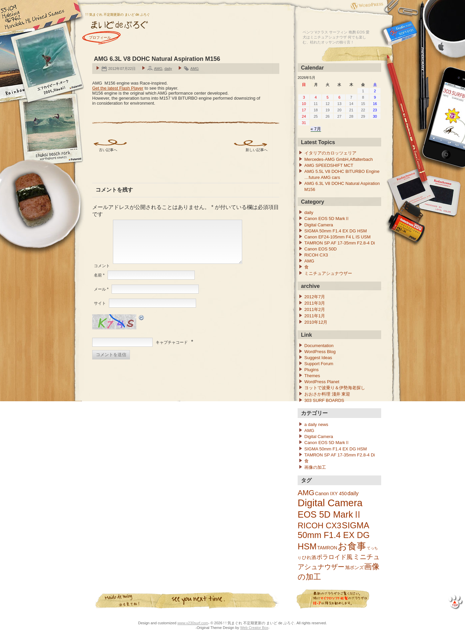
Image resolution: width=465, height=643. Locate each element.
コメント (102, 274)
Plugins (311, 369)
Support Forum (318, 363)
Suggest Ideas (318, 357)
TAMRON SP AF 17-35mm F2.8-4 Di (339, 242)
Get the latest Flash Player (117, 88)
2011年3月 (314, 303)
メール (101, 297)
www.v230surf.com (192, 623)
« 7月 (316, 128)
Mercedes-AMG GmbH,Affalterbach (338, 159)
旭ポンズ (354, 567)
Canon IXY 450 (331, 493)
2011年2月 (314, 309)
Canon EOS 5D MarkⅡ (326, 218)
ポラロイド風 (334, 556)
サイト (100, 311)
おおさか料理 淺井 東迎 (327, 394)
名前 (99, 283)
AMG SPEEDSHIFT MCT (328, 165)
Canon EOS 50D (320, 248)
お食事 (352, 546)
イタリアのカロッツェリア (330, 152)
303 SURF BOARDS (324, 400)
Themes (312, 375)
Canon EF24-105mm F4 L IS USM (337, 236)
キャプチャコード (172, 350)
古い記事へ (108, 150)
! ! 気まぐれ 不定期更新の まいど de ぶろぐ (118, 14)
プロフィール (100, 37)
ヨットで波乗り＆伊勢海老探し (334, 387)
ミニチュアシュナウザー (328, 273)
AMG (158, 69)
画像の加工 (315, 467)
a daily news (316, 424)
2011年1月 (314, 315)
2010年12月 (315, 322)
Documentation (318, 345)
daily (168, 69)
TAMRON (327, 547)
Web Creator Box (254, 628)
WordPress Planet (321, 381)
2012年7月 (314, 296)
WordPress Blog (320, 351)
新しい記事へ (257, 150)
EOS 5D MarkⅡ (330, 515)
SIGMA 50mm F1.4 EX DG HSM (335, 230)
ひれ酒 (309, 557)
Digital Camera (318, 224)
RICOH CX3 (316, 254)
